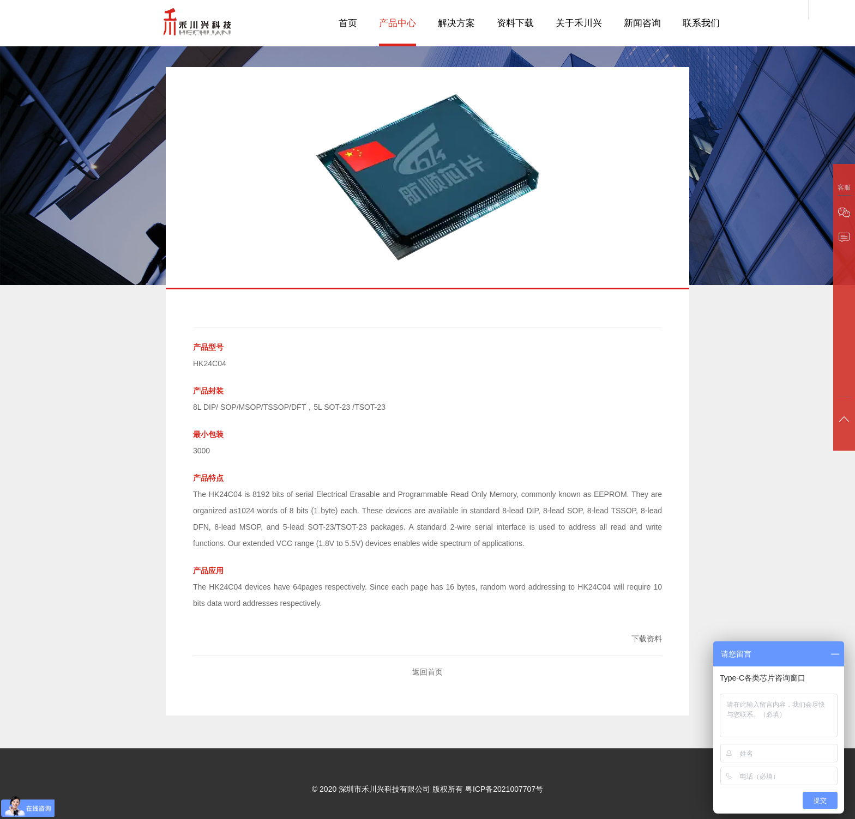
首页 (348, 23)
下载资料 (646, 638)
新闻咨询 (642, 23)
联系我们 (701, 23)
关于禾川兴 (579, 23)
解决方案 (456, 23)
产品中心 (397, 23)
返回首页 (427, 672)
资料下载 (515, 23)
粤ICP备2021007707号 (504, 789)
